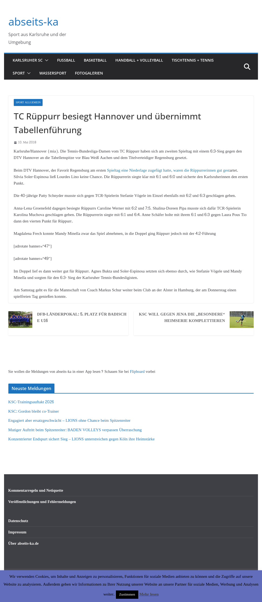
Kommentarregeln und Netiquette (35, 490)
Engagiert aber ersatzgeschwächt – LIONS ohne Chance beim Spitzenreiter (69, 420)
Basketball (95, 60)
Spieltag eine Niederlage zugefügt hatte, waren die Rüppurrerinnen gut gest (168, 170)
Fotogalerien (89, 73)
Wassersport (52, 73)
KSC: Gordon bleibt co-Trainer (33, 411)
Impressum (17, 532)
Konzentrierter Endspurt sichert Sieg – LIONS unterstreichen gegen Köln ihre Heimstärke (81, 439)
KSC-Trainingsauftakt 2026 (31, 402)
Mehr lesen (148, 594)
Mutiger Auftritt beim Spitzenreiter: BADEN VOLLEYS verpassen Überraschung (75, 430)
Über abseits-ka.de (23, 543)
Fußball (66, 60)
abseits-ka (33, 21)
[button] (46, 60)
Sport (19, 73)
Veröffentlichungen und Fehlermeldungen (42, 501)
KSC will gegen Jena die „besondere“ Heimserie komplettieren (182, 317)
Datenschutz (18, 521)
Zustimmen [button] (127, 594)
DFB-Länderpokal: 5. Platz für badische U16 (81, 317)
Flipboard (138, 371)
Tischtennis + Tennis (193, 60)
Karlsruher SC (28, 60)
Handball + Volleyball (139, 60)
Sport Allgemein (28, 102)
